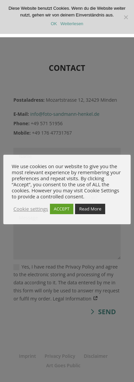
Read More (90, 209)
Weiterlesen (71, 23)
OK (54, 23)
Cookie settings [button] (30, 209)
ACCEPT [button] (62, 209)
